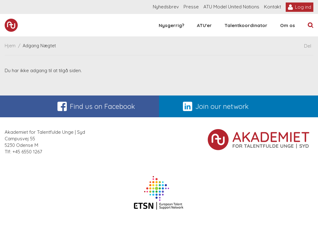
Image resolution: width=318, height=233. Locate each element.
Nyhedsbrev (166, 7)
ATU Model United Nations (231, 7)
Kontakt (272, 7)
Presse (191, 7)
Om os (287, 25)
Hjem (10, 46)
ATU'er (204, 25)
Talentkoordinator (246, 25)
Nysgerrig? (171, 25)
